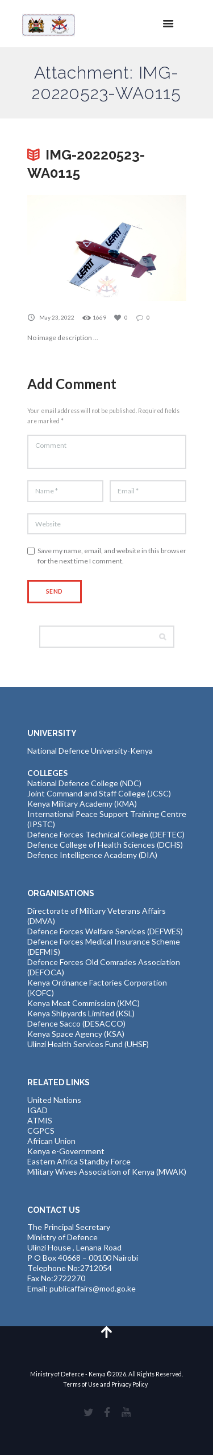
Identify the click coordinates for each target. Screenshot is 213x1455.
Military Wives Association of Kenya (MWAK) (106, 1171)
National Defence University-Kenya (90, 750)
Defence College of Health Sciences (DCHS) (105, 844)
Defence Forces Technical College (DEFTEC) (106, 834)
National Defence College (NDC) (84, 783)
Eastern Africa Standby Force (79, 1161)
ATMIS (39, 1120)
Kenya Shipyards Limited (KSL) (81, 1013)
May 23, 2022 (56, 317)
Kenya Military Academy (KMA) (82, 803)
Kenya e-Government (66, 1151)
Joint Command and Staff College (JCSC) (99, 793)
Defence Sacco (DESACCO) (76, 1023)
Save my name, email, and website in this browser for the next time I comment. (111, 555)
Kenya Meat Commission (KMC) (83, 1003)
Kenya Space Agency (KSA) (75, 1034)
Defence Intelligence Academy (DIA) (92, 855)
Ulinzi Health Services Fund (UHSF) (88, 1044)
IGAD (37, 1110)
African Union (51, 1141)
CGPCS (41, 1130)
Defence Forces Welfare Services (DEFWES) (105, 931)
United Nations (54, 1100)
